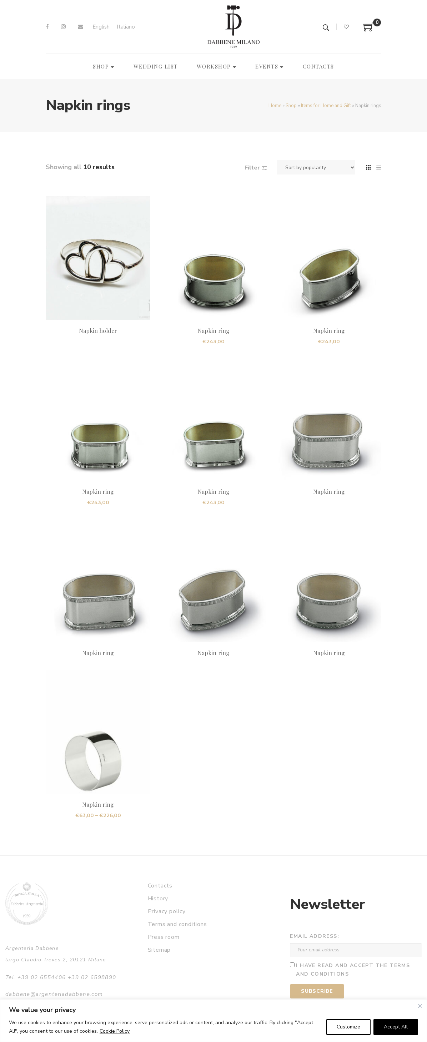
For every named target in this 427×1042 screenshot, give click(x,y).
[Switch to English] (101, 27)
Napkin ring (213, 330)
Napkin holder (98, 330)
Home (274, 105)
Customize (348, 1026)
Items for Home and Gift (326, 105)
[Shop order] (316, 167)
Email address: (314, 936)
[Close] (420, 1006)
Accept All (396, 1026)
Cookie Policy (115, 1031)
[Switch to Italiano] (126, 27)
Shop (291, 105)
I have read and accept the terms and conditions (353, 970)
